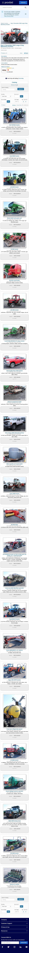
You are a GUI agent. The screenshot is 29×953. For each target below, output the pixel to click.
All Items (14, 105)
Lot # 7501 (9, 651)
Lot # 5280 (9, 188)
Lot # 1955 (9, 403)
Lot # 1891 (9, 250)
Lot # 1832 (9, 494)
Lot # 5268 (9, 556)
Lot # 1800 (9, 465)
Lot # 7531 (9, 589)
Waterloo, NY (4, 53)
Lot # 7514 (9, 822)
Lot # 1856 (9, 434)
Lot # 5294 (9, 620)
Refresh (3, 104)
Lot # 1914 (9, 311)
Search (21, 89)
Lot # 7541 (9, 730)
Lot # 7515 (9, 885)
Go (21, 96)
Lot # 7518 (9, 854)
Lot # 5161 (9, 219)
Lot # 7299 (9, 157)
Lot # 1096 (9, 792)
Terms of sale (14, 85)
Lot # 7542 (9, 681)
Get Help (21, 78)
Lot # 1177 (9, 126)
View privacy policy (8, 16)
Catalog (14, 82)
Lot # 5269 (9, 761)
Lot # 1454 (9, 525)
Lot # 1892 (9, 281)
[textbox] (8, 89)
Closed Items (19, 105)
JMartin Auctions (4, 23)
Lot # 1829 (9, 342)
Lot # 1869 (9, 371)
